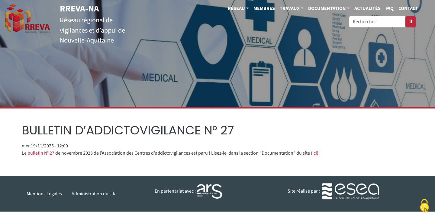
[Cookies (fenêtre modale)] (424, 206)
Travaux (290, 8)
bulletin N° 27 (40, 153)
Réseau (236, 8)
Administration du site (94, 193)
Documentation (327, 8)
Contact (408, 8)
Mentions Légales (44, 193)
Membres (264, 8)
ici (314, 153)
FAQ (389, 8)
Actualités (367, 8)
